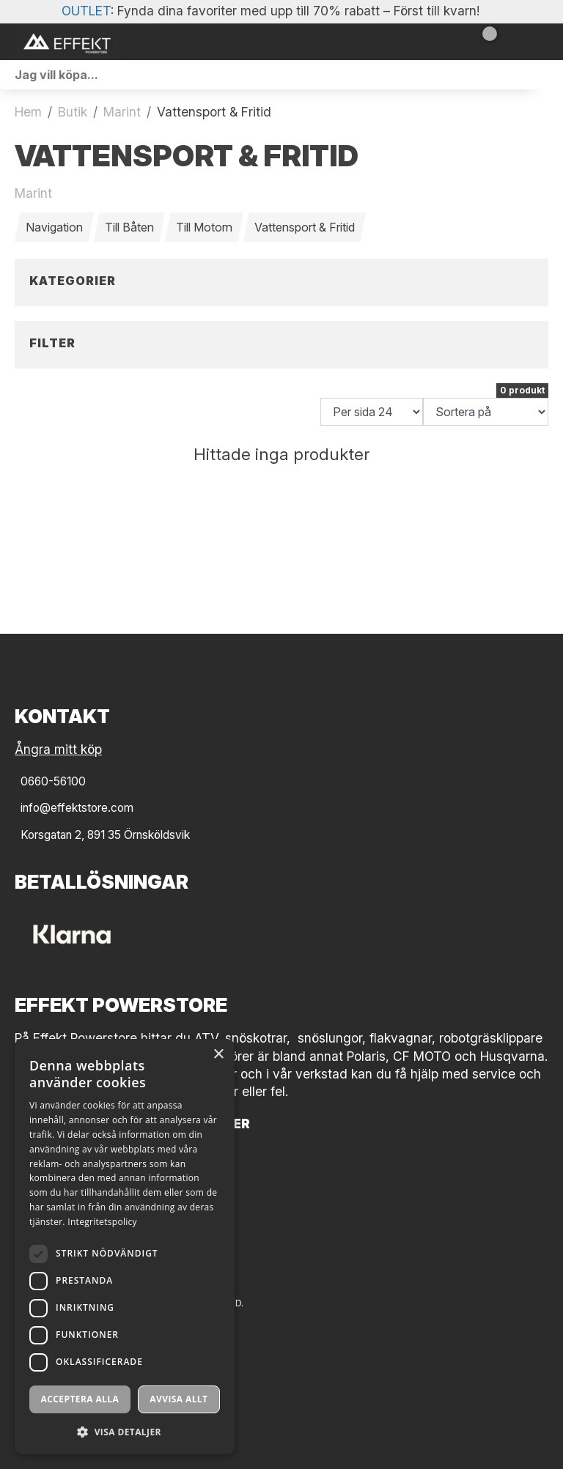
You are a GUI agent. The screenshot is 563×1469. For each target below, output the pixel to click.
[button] (124, 1431)
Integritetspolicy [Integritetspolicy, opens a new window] (102, 1221)
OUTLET (86, 10)
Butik (72, 111)
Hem (28, 111)
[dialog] (125, 1246)
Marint (122, 111)
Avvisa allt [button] (178, 1399)
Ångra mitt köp (58, 749)
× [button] (218, 1054)
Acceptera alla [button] (80, 1399)
